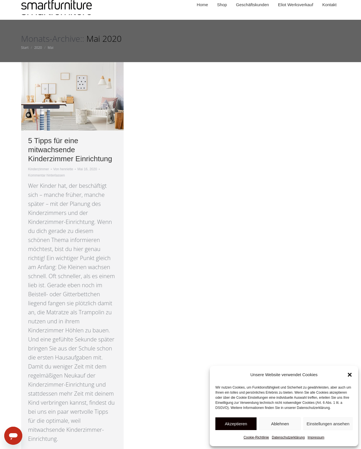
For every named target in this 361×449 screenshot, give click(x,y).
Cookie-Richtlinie (256, 437)
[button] (350, 375)
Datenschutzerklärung (288, 437)
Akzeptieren (236, 423)
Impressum (316, 437)
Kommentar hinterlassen (46, 175)
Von (63, 169)
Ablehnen (280, 423)
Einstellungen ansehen (328, 423)
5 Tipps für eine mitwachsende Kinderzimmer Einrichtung (70, 149)
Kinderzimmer (38, 169)
